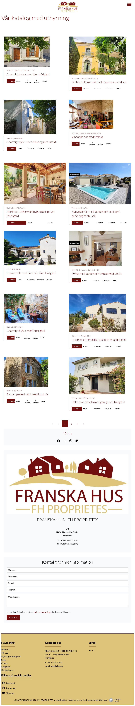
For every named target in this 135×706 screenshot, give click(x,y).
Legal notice (61, 700)
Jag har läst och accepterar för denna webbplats (40, 612)
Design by (114, 700)
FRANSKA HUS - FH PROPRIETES (67, 519)
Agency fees (74, 700)
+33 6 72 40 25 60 (69, 540)
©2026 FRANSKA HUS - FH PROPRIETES (33, 700)
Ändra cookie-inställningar (95, 700)
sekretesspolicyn (42, 612)
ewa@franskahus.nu (69, 543)
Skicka (13, 618)
